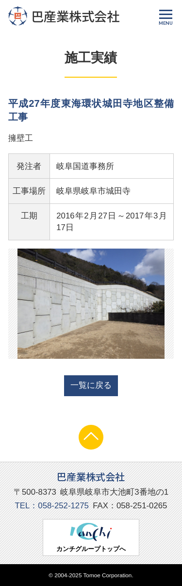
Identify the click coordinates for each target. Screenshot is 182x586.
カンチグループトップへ (91, 538)
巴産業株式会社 (63, 16)
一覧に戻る (91, 385)
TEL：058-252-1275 (52, 505)
